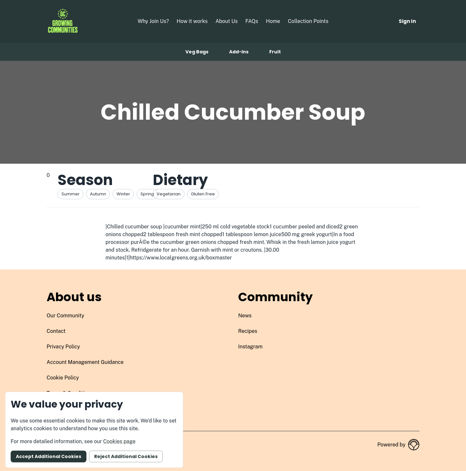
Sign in (407, 21)
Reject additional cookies (126, 456)
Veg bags (196, 52)
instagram (250, 347)
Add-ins (239, 52)
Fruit (275, 52)
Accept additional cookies (48, 456)
